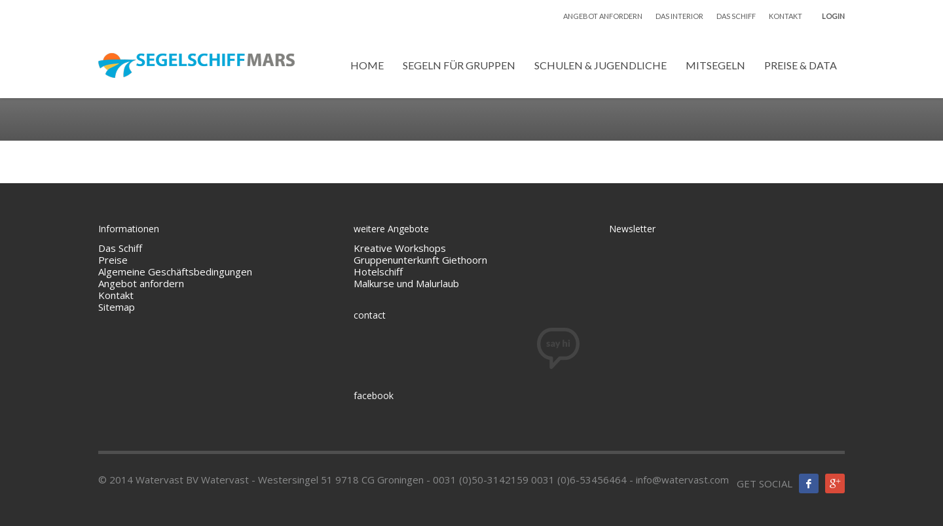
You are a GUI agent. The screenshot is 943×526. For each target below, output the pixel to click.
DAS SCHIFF (736, 16)
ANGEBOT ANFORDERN (602, 16)
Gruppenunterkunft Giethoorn (420, 259)
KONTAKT (785, 16)
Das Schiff (120, 247)
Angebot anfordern (141, 283)
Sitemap (116, 306)
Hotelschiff (378, 271)
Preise (113, 259)
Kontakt (116, 295)
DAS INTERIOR (679, 16)
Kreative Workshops (400, 247)
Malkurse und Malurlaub (406, 283)
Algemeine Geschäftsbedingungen (176, 271)
